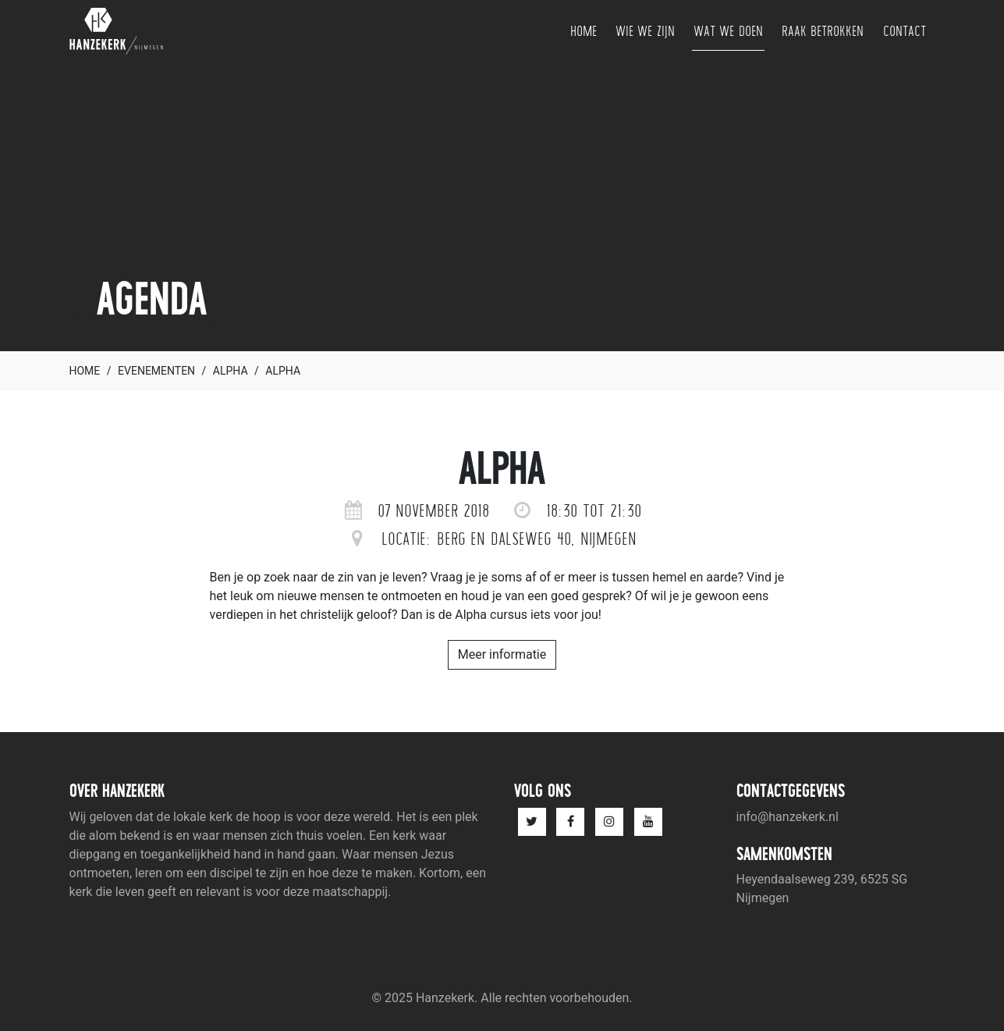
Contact (904, 31)
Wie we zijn (645, 31)
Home (583, 31)
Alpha (230, 370)
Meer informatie (502, 654)
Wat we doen (728, 31)
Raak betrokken (823, 31)
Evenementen (156, 370)
